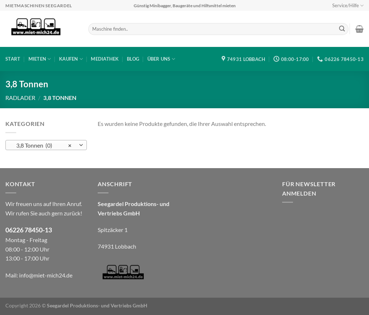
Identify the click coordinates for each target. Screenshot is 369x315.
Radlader (20, 97)
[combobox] (46, 145)
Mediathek (105, 59)
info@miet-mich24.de (45, 275)
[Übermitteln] (342, 29)
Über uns (161, 59)
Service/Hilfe (348, 5)
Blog (133, 59)
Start (12, 59)
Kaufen (71, 59)
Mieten (39, 59)
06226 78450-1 (26, 230)
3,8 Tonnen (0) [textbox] (42, 145)
